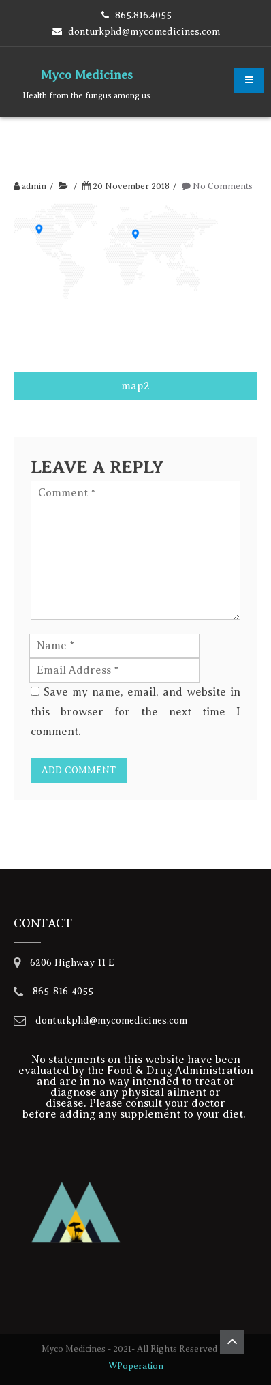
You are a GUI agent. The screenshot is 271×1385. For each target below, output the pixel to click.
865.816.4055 (143, 15)
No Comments (223, 186)
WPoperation (135, 1365)
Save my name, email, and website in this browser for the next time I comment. (135, 712)
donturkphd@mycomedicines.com (144, 32)
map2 (135, 386)
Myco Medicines (87, 75)
